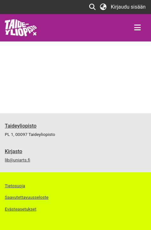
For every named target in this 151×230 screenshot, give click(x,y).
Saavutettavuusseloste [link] (26, 197)
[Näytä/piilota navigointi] (137, 28)
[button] (93, 7)
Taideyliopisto (21, 126)
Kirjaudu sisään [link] (128, 7)
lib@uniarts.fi (17, 159)
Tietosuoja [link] (15, 185)
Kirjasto (13, 151)
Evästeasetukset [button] (20, 208)
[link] (21, 27)
